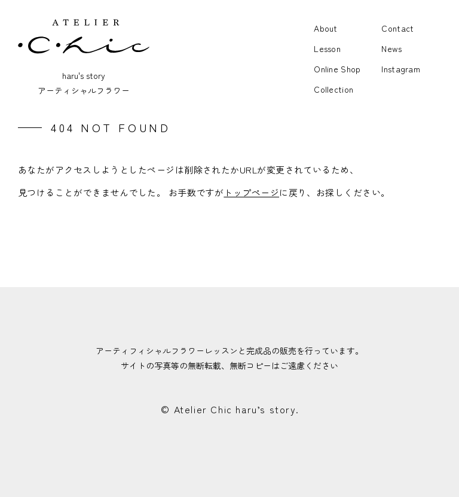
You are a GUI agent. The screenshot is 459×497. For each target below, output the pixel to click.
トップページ (251, 192)
